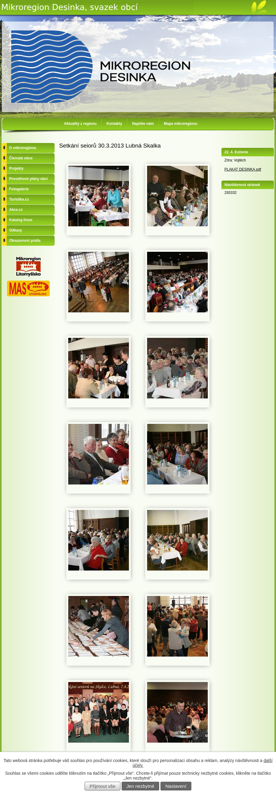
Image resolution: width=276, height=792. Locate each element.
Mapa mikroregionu (180, 123)
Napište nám (143, 123)
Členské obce (20, 158)
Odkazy (15, 230)
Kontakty (114, 123)
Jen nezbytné (140, 786)
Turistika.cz (19, 199)
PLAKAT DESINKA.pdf (242, 169)
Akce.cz (16, 210)
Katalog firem (20, 220)
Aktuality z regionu (80, 123)
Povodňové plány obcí (28, 179)
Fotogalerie (19, 189)
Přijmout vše (103, 786)
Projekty (16, 168)
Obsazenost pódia (24, 240)
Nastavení (175, 786)
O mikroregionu (22, 148)
